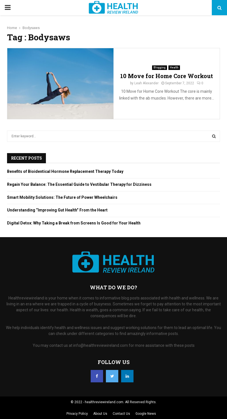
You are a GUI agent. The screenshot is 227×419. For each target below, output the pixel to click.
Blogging (159, 67)
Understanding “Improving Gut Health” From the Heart (57, 210)
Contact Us (121, 414)
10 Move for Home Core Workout (166, 76)
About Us (100, 414)
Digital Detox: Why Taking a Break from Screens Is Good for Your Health (74, 223)
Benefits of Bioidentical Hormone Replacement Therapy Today (65, 171)
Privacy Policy (77, 414)
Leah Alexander (146, 83)
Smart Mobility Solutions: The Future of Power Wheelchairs (62, 197)
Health (174, 67)
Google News (145, 414)
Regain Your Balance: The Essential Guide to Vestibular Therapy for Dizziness (79, 184)
